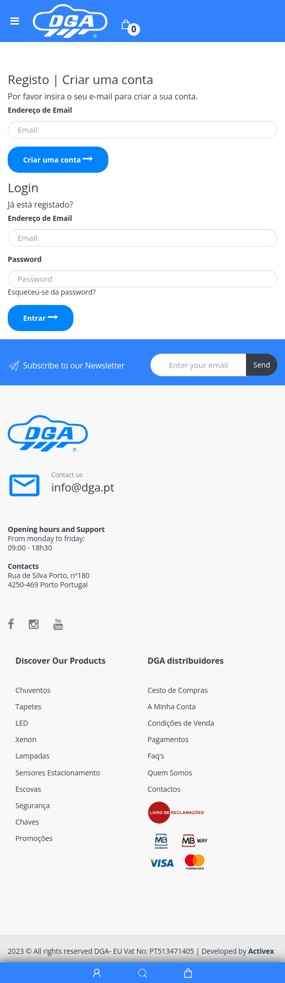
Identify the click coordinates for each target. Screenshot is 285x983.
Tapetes (28, 706)
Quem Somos (169, 772)
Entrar (40, 318)
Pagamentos (167, 739)
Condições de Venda (180, 723)
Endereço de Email (40, 110)
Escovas (28, 789)
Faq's (155, 756)
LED (21, 723)
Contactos (163, 789)
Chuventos (32, 690)
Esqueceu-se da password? (52, 292)
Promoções (33, 838)
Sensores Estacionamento (57, 772)
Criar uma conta (58, 160)
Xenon (25, 739)
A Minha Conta (171, 706)
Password (25, 259)
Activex (261, 951)
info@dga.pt (83, 487)
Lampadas (32, 756)
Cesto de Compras (177, 690)
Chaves (27, 822)
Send (261, 365)
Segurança (32, 805)
